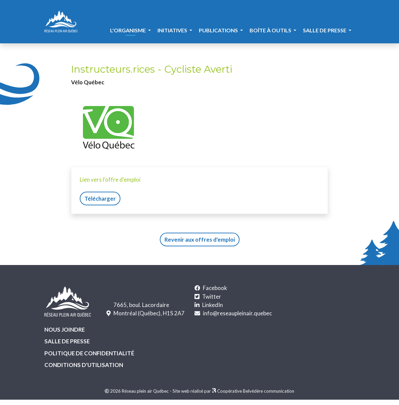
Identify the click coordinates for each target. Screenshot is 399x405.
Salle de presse (67, 341)
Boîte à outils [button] (271, 30)
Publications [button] (219, 30)
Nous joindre (64, 329)
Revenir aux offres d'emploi (199, 239)
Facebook (215, 287)
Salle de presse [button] (325, 30)
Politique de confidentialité (89, 353)
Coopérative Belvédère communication (255, 391)
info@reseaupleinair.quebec (237, 313)
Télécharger (100, 198)
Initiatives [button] (172, 30)
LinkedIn (212, 304)
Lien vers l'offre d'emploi (110, 179)
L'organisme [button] (128, 30)
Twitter (211, 296)
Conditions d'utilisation (83, 364)
